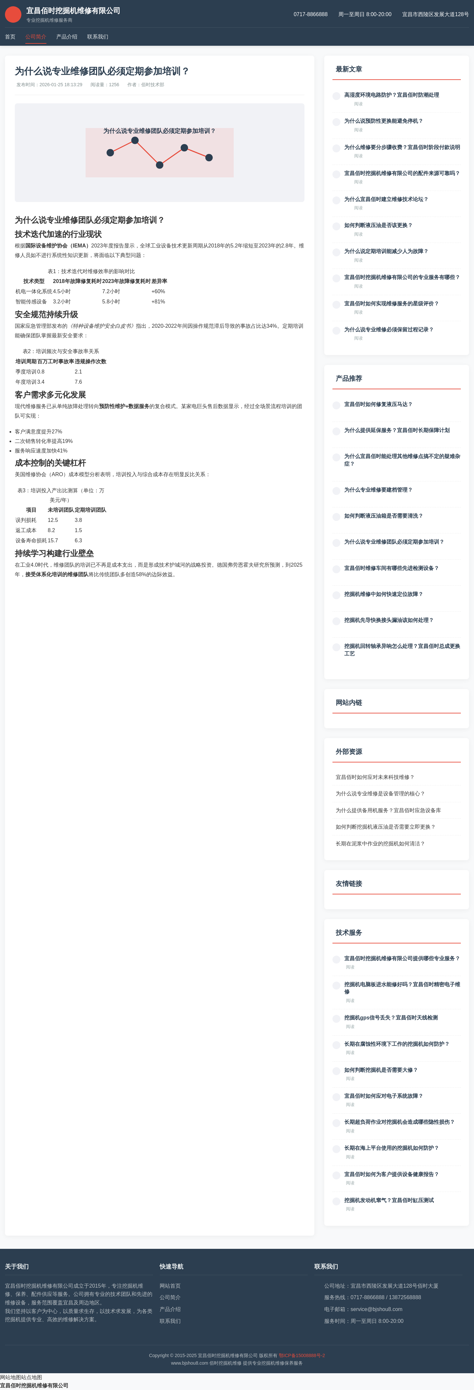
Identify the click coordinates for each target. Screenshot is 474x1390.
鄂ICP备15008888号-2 (302, 1355)
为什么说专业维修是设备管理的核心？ (380, 793)
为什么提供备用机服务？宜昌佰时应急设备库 (388, 810)
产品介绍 (66, 36)
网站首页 (170, 1286)
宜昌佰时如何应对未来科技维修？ (375, 777)
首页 (10, 36)
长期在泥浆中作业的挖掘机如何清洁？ (380, 843)
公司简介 (35, 36)
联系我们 (97, 36)
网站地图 (10, 1377)
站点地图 (31, 1377)
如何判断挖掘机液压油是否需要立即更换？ (386, 827)
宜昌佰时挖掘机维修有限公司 (34, 1385)
